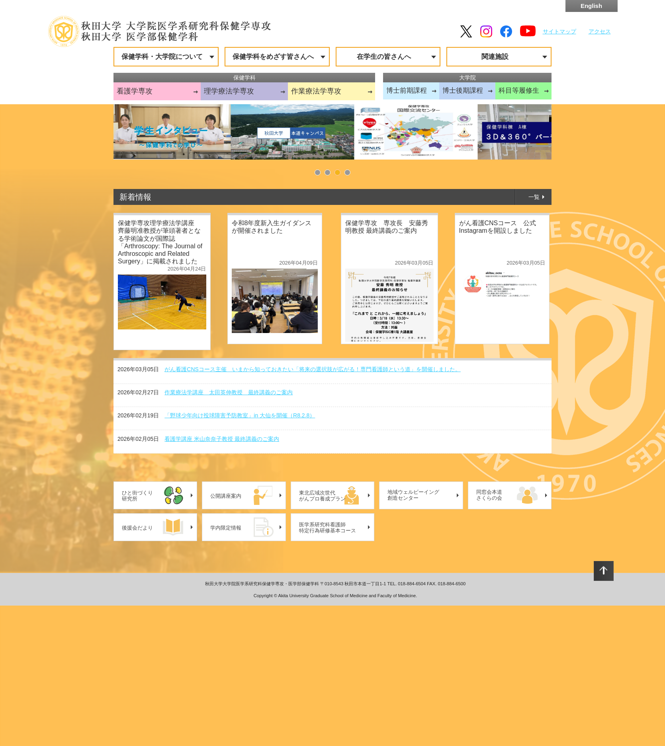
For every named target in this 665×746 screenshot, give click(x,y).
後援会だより (137, 668)
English (591, 5)
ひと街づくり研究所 (137, 636)
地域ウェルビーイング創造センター (413, 635)
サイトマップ (559, 31)
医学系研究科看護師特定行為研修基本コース (327, 668)
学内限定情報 (225, 668)
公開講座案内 (225, 636)
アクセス (600, 31)
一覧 (534, 337)
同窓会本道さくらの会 (489, 635)
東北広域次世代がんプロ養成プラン (322, 636)
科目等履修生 (519, 90)
